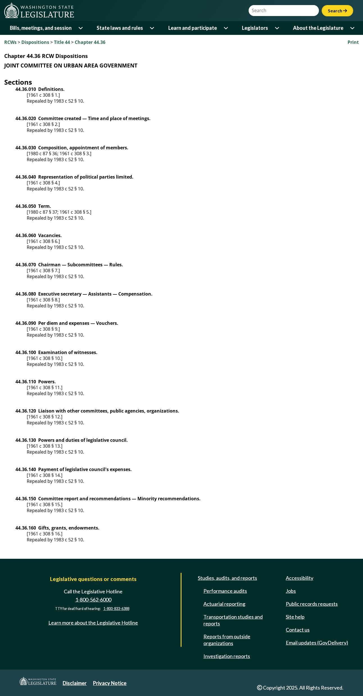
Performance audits (225, 591)
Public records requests (312, 604)
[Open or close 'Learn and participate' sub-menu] (226, 27)
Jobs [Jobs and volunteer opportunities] (291, 591)
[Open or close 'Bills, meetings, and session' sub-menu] (81, 27)
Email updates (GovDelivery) (317, 642)
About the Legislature (318, 28)
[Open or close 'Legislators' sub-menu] (277, 27)
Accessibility (299, 578)
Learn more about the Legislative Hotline (93, 623)
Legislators (255, 28)
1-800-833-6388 (116, 609)
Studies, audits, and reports (227, 578)
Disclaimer (75, 683)
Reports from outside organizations (226, 639)
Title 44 (62, 42)
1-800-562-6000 (93, 599)
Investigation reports (226, 656)
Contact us (298, 630)
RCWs (10, 42)
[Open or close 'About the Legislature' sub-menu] (352, 27)
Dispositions (35, 42)
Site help (295, 617)
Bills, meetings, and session (41, 28)
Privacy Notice (109, 683)
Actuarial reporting (224, 604)
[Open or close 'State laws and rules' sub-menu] (152, 27)
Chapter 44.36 (90, 42)
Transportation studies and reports (233, 620)
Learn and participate (192, 28)
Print (353, 42)
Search (337, 10)
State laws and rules (120, 28)
